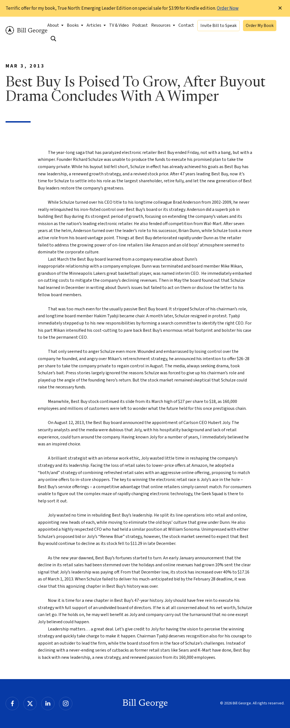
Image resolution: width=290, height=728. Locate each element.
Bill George (26, 30)
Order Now (228, 8)
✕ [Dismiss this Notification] (280, 8)
